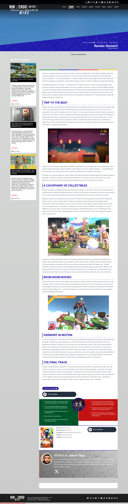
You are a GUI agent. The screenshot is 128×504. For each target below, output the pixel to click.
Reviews (97, 7)
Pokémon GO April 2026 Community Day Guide (22, 79)
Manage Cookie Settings (44, 500)
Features (84, 7)
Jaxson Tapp (112, 42)
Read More (15, 100)
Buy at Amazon (50, 394)
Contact (116, 7)
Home (64, 7)
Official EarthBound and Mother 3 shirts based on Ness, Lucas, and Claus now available (23, 172)
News (78, 7)
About (104, 7)
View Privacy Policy (32, 500)
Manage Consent (20, 503)
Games (110, 7)
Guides (91, 7)
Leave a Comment (88, 42)
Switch (110, 48)
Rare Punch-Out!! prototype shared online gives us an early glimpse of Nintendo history (22, 125)
